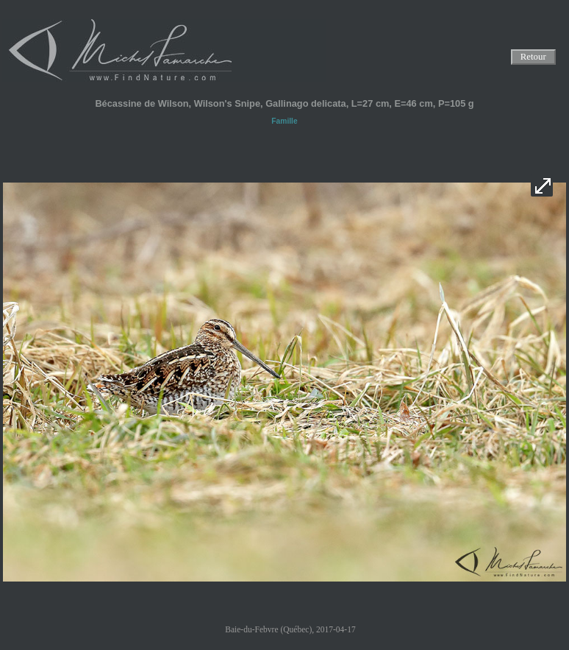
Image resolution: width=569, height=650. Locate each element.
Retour (533, 57)
